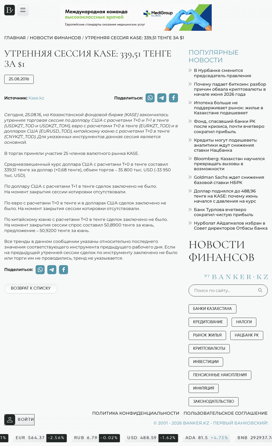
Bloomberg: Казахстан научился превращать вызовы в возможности (227, 163)
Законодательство (213, 402)
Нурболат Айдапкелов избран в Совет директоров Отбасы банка (228, 226)
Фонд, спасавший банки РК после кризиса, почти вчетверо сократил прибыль (226, 126)
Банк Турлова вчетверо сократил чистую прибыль (221, 212)
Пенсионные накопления (220, 375)
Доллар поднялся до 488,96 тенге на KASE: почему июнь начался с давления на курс (223, 196)
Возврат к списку (30, 288)
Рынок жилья (207, 335)
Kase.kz (36, 97)
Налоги (244, 322)
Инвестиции (206, 362)
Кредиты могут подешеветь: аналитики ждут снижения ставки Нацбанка (223, 145)
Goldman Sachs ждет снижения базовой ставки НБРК (226, 180)
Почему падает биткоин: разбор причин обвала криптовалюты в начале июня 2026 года (227, 89)
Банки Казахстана (212, 309)
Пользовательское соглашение (226, 413)
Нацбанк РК (247, 335)
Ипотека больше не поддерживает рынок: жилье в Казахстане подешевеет (226, 107)
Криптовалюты (209, 349)
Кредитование (208, 322)
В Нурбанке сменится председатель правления (220, 73)
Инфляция (203, 388)
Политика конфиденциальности (135, 413)
